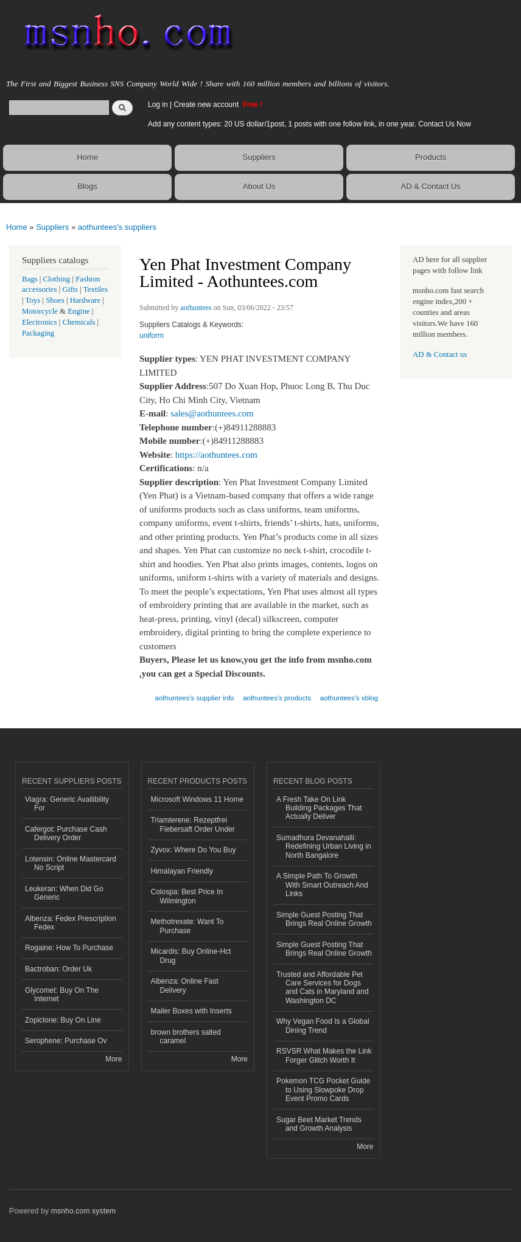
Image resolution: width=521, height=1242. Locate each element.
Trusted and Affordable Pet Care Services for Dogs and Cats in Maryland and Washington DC (322, 987)
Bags (30, 279)
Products (430, 157)
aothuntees (195, 307)
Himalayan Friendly (182, 871)
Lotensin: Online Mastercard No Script (70, 863)
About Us (259, 186)
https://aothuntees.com (216, 455)
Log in (158, 104)
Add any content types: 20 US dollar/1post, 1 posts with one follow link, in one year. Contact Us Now (309, 124)
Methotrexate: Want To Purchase (187, 925)
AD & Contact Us (431, 186)
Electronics (39, 322)
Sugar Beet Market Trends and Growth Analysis (319, 1124)
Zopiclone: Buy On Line (63, 1020)
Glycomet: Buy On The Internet (62, 994)
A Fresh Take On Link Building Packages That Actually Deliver (319, 808)
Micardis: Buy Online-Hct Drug (191, 955)
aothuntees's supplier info (194, 698)
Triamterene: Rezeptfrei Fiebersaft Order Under (193, 824)
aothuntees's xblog (349, 698)
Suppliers (258, 157)
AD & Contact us (440, 354)
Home (87, 157)
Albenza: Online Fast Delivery (185, 985)
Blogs (87, 186)
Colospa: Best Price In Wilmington (187, 896)
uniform (151, 335)
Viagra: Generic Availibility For (67, 803)
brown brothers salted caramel (186, 1036)
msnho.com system (83, 1211)
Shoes (55, 300)
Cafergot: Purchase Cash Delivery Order (66, 833)
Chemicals (79, 322)
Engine (78, 311)
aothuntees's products (277, 698)
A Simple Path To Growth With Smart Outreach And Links (322, 885)
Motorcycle (40, 311)
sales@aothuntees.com (212, 413)
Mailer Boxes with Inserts (191, 1011)
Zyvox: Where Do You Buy (193, 850)
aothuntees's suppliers (117, 227)
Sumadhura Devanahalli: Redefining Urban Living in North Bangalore (323, 846)
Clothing (57, 279)
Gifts (70, 289)
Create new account (206, 104)
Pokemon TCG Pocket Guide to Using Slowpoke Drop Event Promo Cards (323, 1090)
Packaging (38, 333)
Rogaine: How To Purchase (69, 948)
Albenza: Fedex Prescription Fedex (70, 922)
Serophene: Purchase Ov (66, 1041)
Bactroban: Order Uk (58, 969)
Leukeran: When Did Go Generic (64, 893)
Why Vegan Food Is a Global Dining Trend (322, 1025)
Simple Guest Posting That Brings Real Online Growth (324, 919)
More (113, 1059)
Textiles (95, 289)
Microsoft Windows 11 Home (197, 799)
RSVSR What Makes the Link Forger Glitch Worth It (324, 1055)
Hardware (85, 300)
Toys (33, 300)
